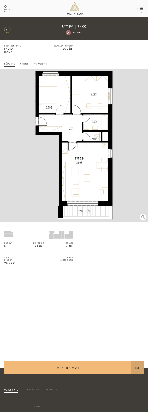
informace (51, 390)
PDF (137, 368)
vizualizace (40, 64)
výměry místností (32, 390)
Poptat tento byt (67, 368)
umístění (24, 64)
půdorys (9, 64)
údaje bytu (11, 390)
